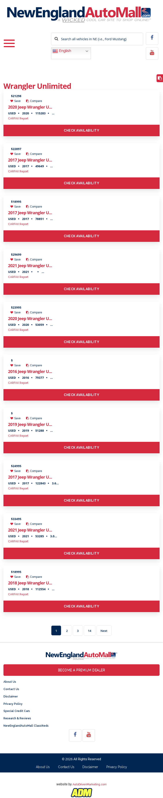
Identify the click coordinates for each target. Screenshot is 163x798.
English (61, 51)
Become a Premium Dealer (81, 670)
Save (15, 101)
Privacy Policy (13, 703)
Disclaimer (10, 696)
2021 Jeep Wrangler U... (30, 265)
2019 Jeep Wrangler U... (30, 424)
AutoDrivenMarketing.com (90, 784)
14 (89, 631)
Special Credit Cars (16, 711)
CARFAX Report (18, 118)
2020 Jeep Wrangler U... (30, 107)
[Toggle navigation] (9, 43)
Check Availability (81, 130)
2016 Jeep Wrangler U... (30, 371)
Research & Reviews (17, 718)
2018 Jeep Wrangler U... (30, 583)
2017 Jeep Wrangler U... (30, 160)
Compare (34, 101)
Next (104, 631)
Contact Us (11, 689)
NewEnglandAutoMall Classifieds (26, 725)
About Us (9, 681)
